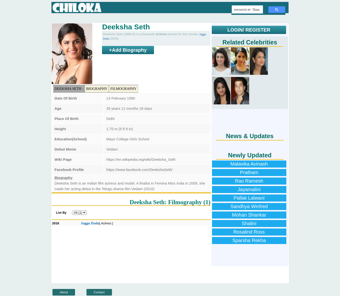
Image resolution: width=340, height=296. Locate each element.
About (64, 292)
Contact (99, 292)
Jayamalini (249, 189)
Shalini (249, 223)
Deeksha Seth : (69, 89)
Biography (97, 89)
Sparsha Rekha (249, 240)
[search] (247, 10)
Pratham (249, 172)
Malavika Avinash (249, 164)
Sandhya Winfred (249, 206)
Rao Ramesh (249, 181)
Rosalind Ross (249, 232)
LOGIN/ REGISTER (248, 30)
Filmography (123, 89)
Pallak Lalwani (249, 198)
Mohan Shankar (249, 215)
